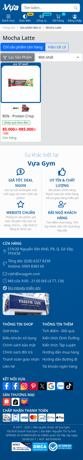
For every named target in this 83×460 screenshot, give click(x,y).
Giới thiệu (11, 330)
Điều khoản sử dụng (19, 338)
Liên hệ (9, 366)
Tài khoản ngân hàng (59, 366)
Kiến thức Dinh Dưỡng (60, 338)
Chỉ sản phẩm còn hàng (22, 47)
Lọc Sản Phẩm (17, 57)
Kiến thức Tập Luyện (59, 345)
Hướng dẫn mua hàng (60, 352)
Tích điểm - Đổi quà (58, 330)
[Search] (50, 8)
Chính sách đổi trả (18, 352)
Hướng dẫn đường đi (59, 359)
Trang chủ (9, 28)
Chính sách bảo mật (19, 345)
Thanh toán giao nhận (21, 359)
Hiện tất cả (57, 47)
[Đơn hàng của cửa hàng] (59, 57)
